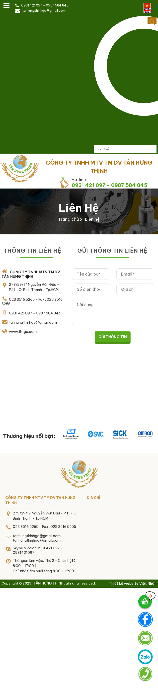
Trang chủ (68, 219)
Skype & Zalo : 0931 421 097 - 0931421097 (38, 550)
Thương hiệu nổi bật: (29, 436)
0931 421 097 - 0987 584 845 (45, 5)
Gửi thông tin (112, 337)
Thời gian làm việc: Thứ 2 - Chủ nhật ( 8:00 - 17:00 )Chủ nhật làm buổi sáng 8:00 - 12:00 (44, 565)
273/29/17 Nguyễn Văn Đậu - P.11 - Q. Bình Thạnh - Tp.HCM (34, 287)
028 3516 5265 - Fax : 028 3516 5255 (44, 526)
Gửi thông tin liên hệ (112, 250)
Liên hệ (79, 207)
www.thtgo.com (23, 331)
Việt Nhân (148, 583)
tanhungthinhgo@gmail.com (44, 10)
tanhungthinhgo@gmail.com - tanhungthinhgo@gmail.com (38, 538)
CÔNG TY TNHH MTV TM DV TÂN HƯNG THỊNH (40, 500)
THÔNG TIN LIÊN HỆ (32, 250)
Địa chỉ (93, 497)
